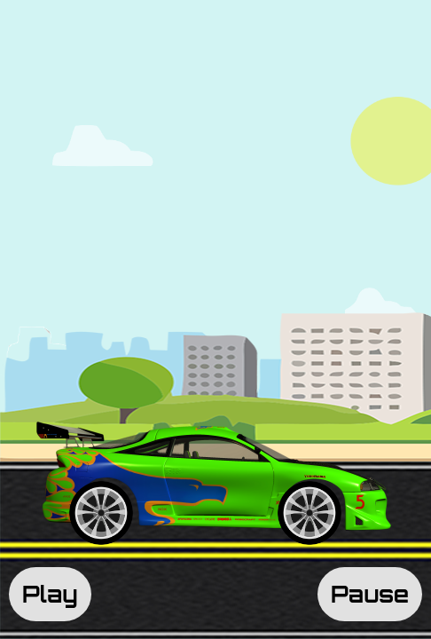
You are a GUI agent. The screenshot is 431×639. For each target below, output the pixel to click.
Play (50, 594)
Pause (370, 594)
